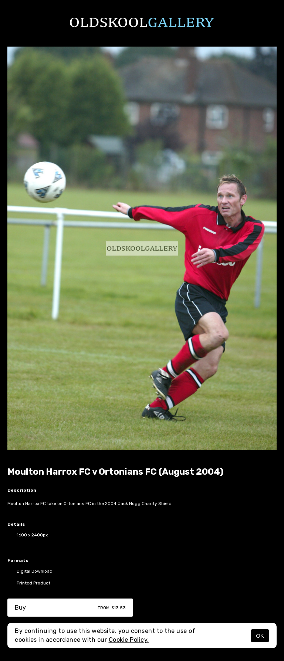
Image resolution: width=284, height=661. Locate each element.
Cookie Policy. (129, 639)
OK (260, 636)
